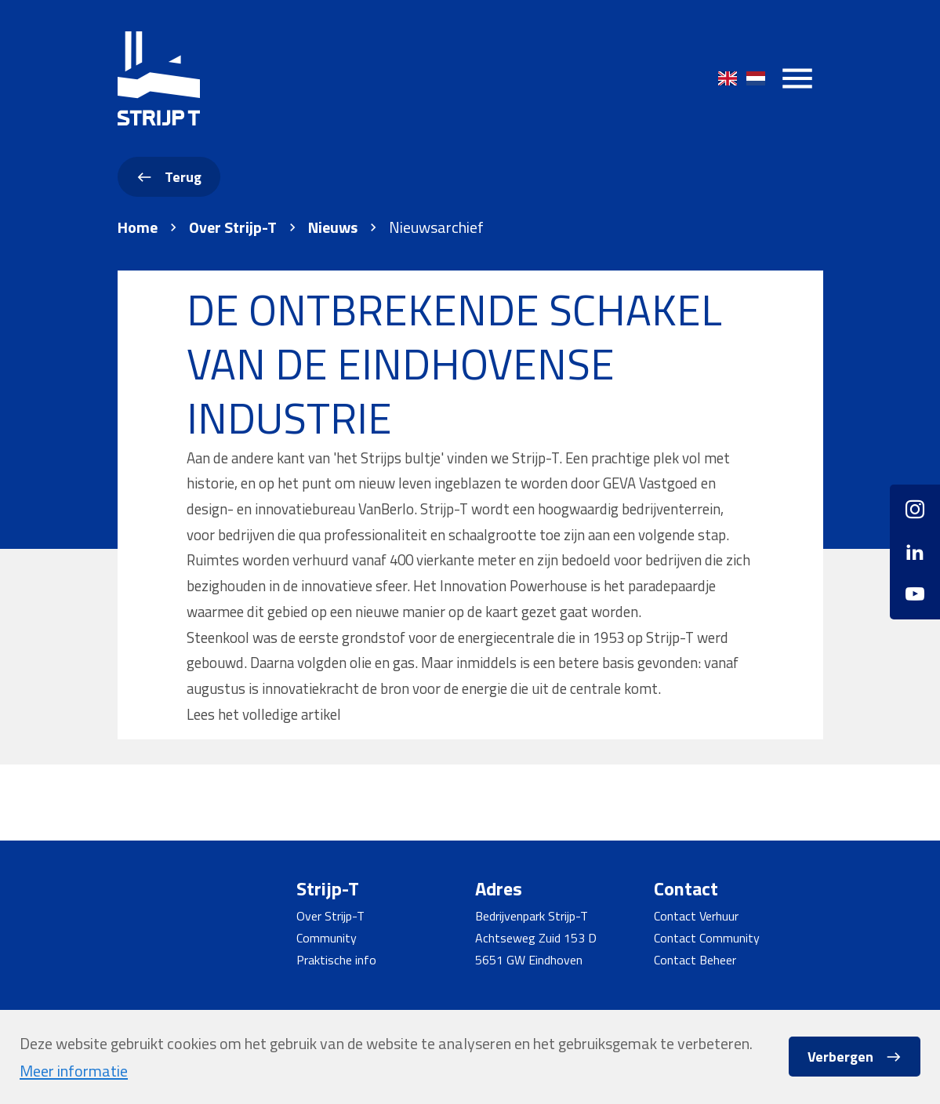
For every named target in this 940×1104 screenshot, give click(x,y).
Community (326, 937)
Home (138, 227)
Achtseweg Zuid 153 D (536, 937)
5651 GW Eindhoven (529, 959)
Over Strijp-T (233, 227)
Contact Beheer (695, 959)
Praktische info (336, 959)
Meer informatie (74, 1071)
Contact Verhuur (696, 915)
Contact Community (707, 937)
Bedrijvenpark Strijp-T (531, 915)
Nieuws (332, 227)
